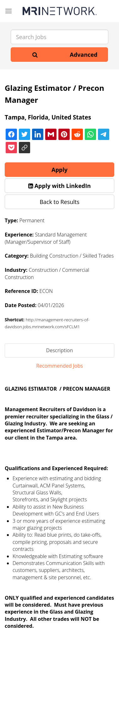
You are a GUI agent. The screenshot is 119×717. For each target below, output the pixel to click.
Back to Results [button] (59, 202)
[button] (59, 185)
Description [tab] (59, 350)
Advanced (83, 54)
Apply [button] (59, 169)
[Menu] (8, 11)
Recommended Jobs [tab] (59, 365)
